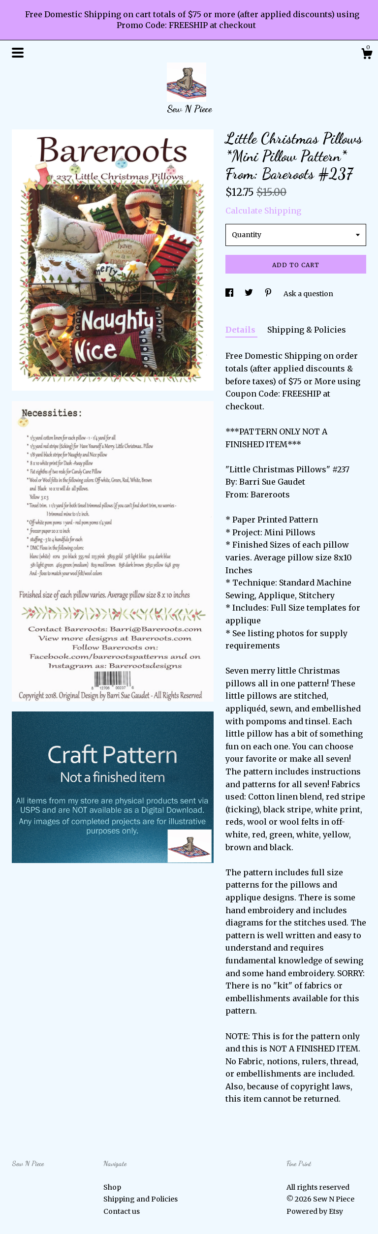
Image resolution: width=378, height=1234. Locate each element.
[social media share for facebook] (230, 293)
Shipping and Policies (140, 1199)
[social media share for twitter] (249, 293)
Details (241, 330)
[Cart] (366, 55)
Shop (112, 1187)
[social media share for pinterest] (269, 293)
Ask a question (308, 293)
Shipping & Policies (306, 330)
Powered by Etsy (314, 1211)
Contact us (121, 1211)
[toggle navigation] (18, 53)
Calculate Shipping (263, 211)
